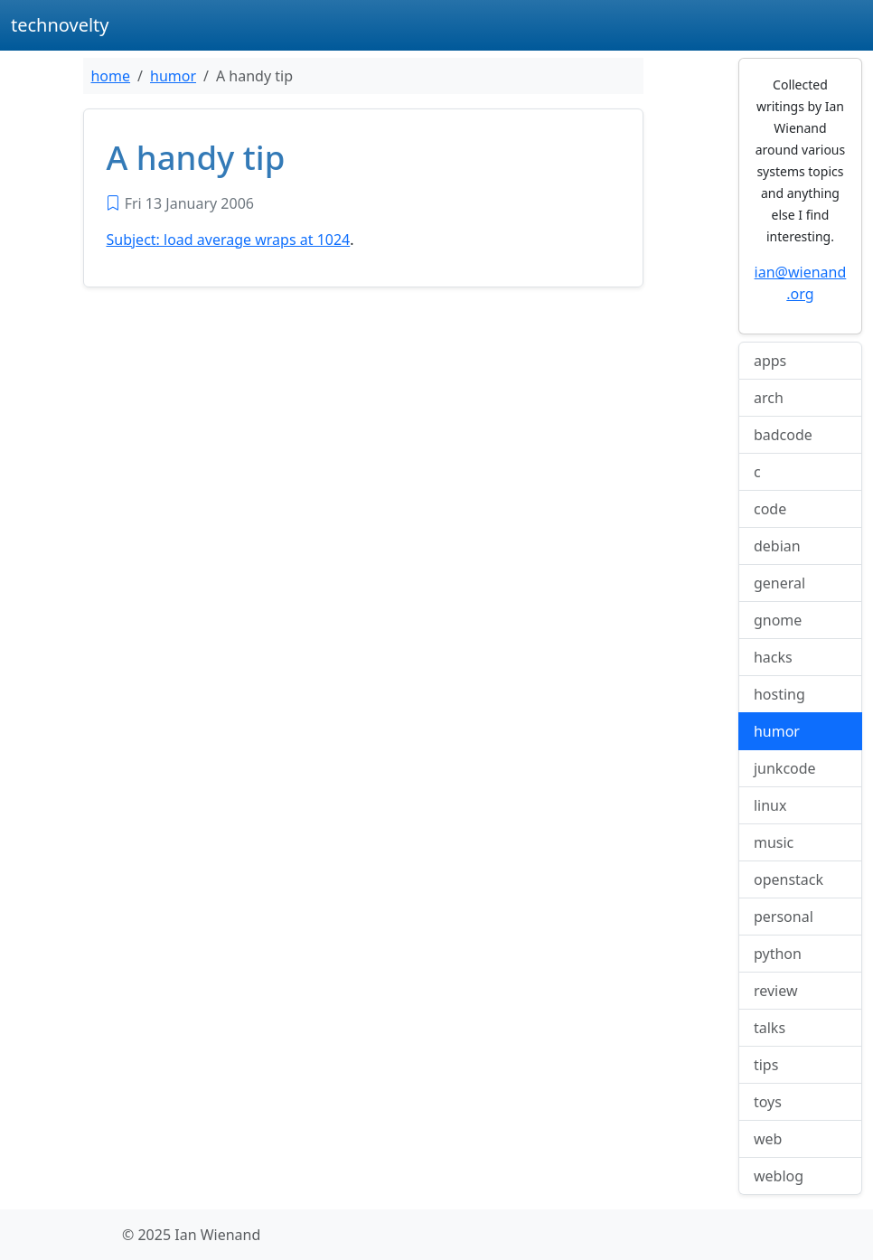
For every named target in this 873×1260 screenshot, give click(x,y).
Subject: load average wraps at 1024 (228, 239)
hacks (773, 657)
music (773, 842)
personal (783, 916)
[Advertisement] (363, 435)
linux (770, 805)
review (776, 991)
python (778, 954)
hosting (779, 694)
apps (770, 361)
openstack (788, 879)
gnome (778, 620)
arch (769, 398)
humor (173, 76)
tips (766, 1065)
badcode (783, 435)
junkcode (785, 768)
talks (769, 1028)
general (779, 583)
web (768, 1139)
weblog (778, 1176)
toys (768, 1102)
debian (777, 546)
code (770, 509)
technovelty (60, 25)
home (110, 76)
